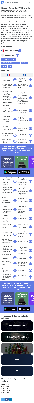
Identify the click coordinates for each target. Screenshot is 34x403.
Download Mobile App (12, 3)
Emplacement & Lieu (8, 59)
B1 (10, 66)
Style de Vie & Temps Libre (10, 63)
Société (24, 63)
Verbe (4, 66)
